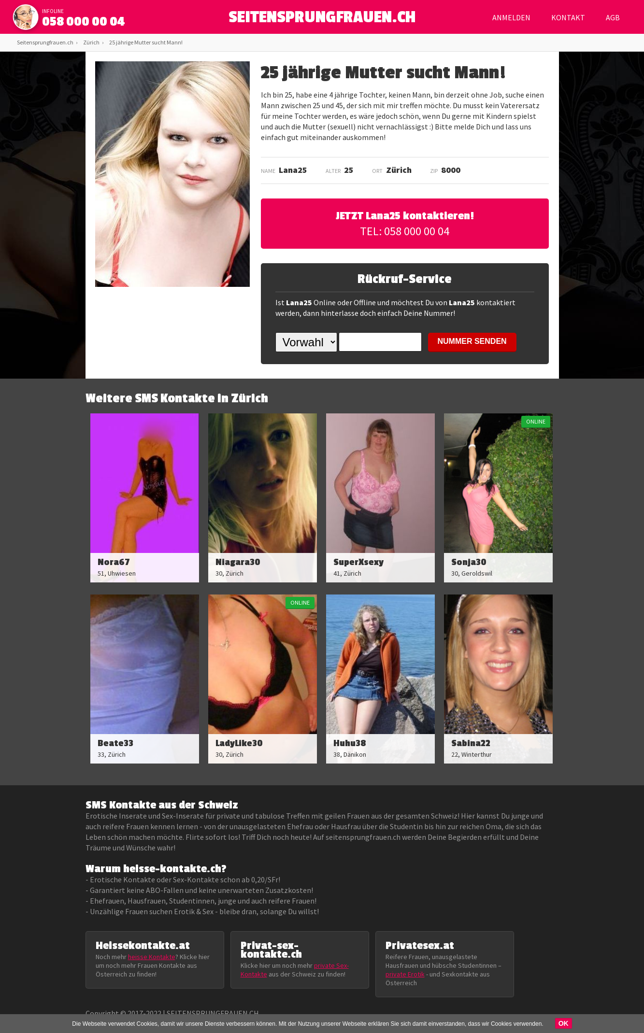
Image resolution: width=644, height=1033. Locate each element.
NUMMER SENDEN (472, 341)
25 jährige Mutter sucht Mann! (146, 42)
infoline (53, 11)
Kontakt (568, 17)
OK (563, 1023)
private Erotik (405, 974)
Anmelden (511, 17)
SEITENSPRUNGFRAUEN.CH (322, 19)
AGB (613, 17)
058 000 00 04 (83, 21)
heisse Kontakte (151, 956)
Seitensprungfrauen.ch (45, 42)
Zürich (91, 42)
